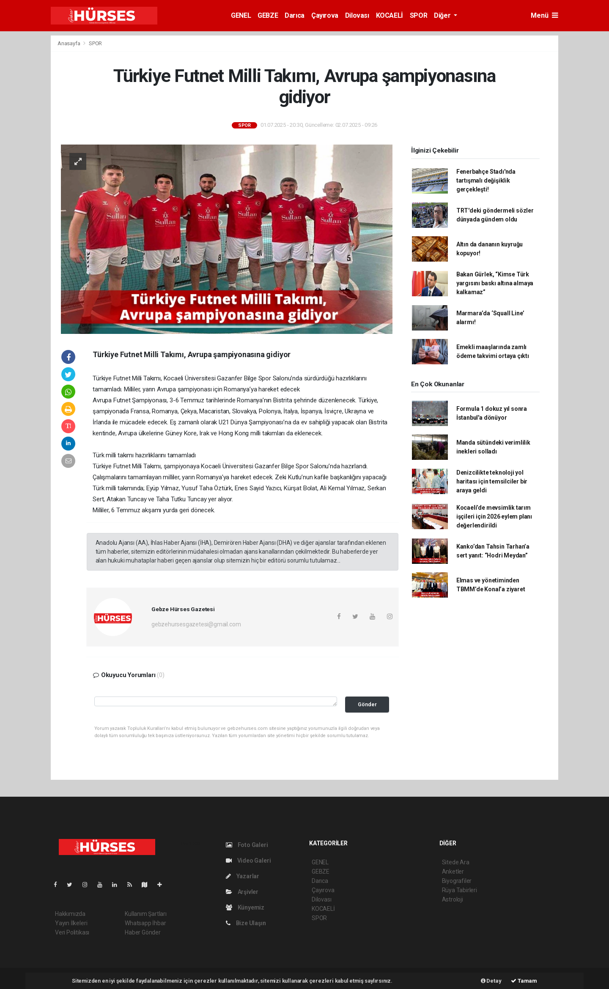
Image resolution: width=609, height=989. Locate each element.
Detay (491, 981)
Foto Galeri (247, 844)
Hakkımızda (70, 913)
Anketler (453, 871)
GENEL (241, 15)
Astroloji (452, 899)
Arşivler (242, 891)
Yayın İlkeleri (71, 923)
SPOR (418, 15)
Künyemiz (245, 907)
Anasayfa (69, 43)
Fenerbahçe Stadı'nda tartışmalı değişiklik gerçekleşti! (486, 180)
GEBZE (268, 15)
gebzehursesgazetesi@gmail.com (196, 624)
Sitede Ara (455, 862)
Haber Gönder (143, 932)
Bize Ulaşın (246, 923)
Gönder (367, 704)
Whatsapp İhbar (145, 923)
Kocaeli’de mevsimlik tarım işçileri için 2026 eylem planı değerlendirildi (494, 516)
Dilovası (357, 15)
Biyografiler (457, 880)
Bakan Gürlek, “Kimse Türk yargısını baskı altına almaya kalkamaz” (494, 283)
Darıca (294, 15)
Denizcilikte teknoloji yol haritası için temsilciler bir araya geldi (491, 481)
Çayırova (324, 15)
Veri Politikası (72, 932)
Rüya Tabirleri (459, 890)
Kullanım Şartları (146, 913)
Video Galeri (248, 860)
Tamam (524, 981)
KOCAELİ (389, 15)
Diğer (443, 15)
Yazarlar (242, 876)
